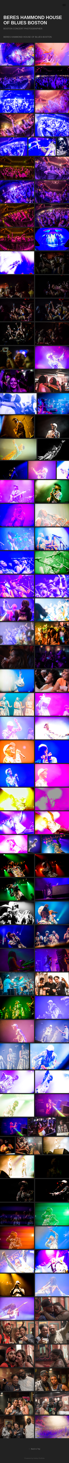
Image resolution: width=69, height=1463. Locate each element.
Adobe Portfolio (39, 1458)
